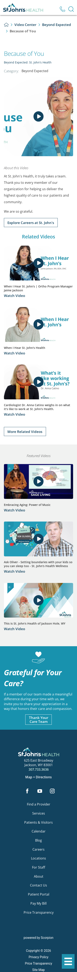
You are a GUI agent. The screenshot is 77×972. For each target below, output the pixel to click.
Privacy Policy (38, 957)
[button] (68, 961)
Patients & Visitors (38, 822)
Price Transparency (39, 912)
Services (38, 813)
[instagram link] (52, 791)
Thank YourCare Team (38, 719)
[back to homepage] (6, 24)
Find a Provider (38, 804)
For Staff (38, 867)
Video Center (25, 24)
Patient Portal (38, 894)
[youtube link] (40, 791)
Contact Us (38, 885)
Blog (38, 840)
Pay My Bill (38, 903)
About (38, 876)
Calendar (39, 831)
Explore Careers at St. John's (30, 222)
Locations (38, 858)
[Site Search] (71, 9)
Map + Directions (38, 777)
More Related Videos (24, 431)
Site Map (38, 970)
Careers (38, 849)
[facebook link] (27, 791)
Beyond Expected (56, 24)
